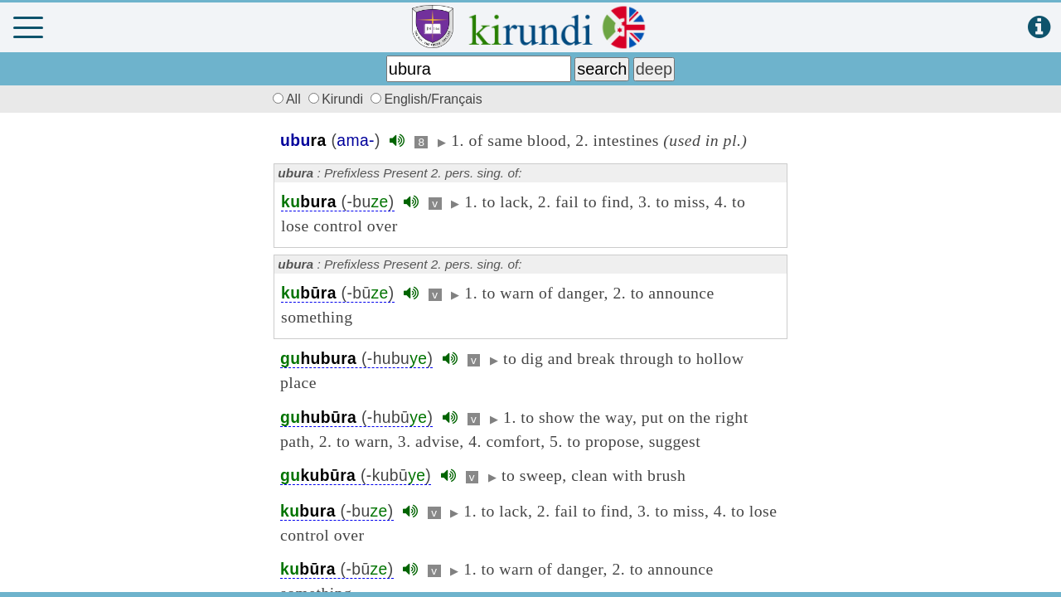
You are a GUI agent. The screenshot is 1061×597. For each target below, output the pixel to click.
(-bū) (338, 293)
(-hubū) (356, 417)
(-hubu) (356, 358)
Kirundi (337, 99)
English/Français (426, 99)
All (284, 99)
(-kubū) (355, 475)
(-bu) (338, 202)
